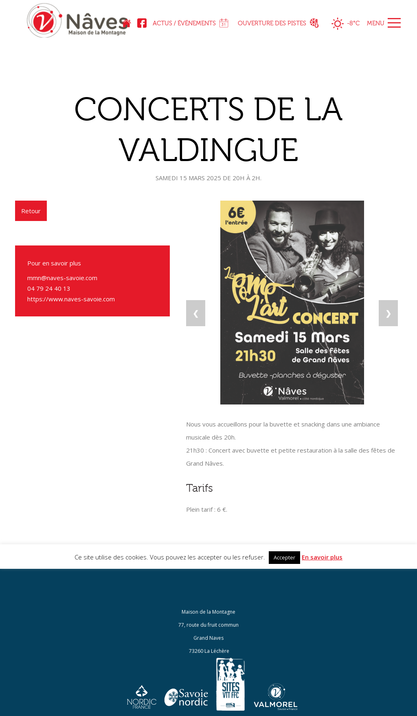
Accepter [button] (284, 557)
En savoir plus (322, 557)
